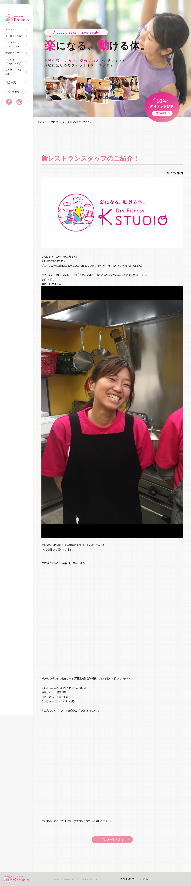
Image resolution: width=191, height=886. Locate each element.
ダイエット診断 (13, 36)
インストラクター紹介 (14, 72)
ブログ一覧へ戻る (112, 839)
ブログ (54, 122)
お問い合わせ (12, 92)
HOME (42, 122)
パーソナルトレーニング (12, 44)
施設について (12, 53)
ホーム (8, 29)
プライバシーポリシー (141, 878)
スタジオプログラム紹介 (13, 61)
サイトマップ (125, 878)
